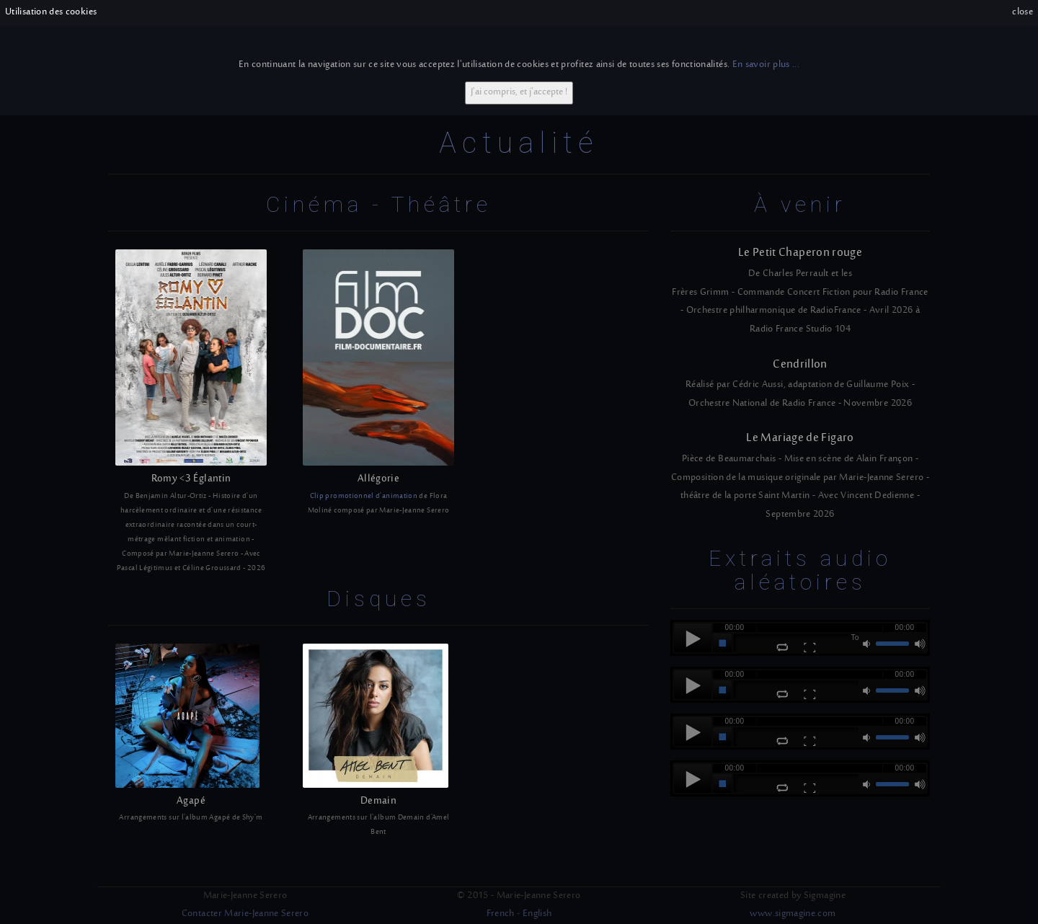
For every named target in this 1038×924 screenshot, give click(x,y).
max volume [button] (919, 643)
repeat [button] (782, 647)
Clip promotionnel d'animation (363, 496)
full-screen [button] (809, 647)
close (1022, 12)
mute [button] (867, 643)
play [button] (692, 637)
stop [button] (722, 643)
